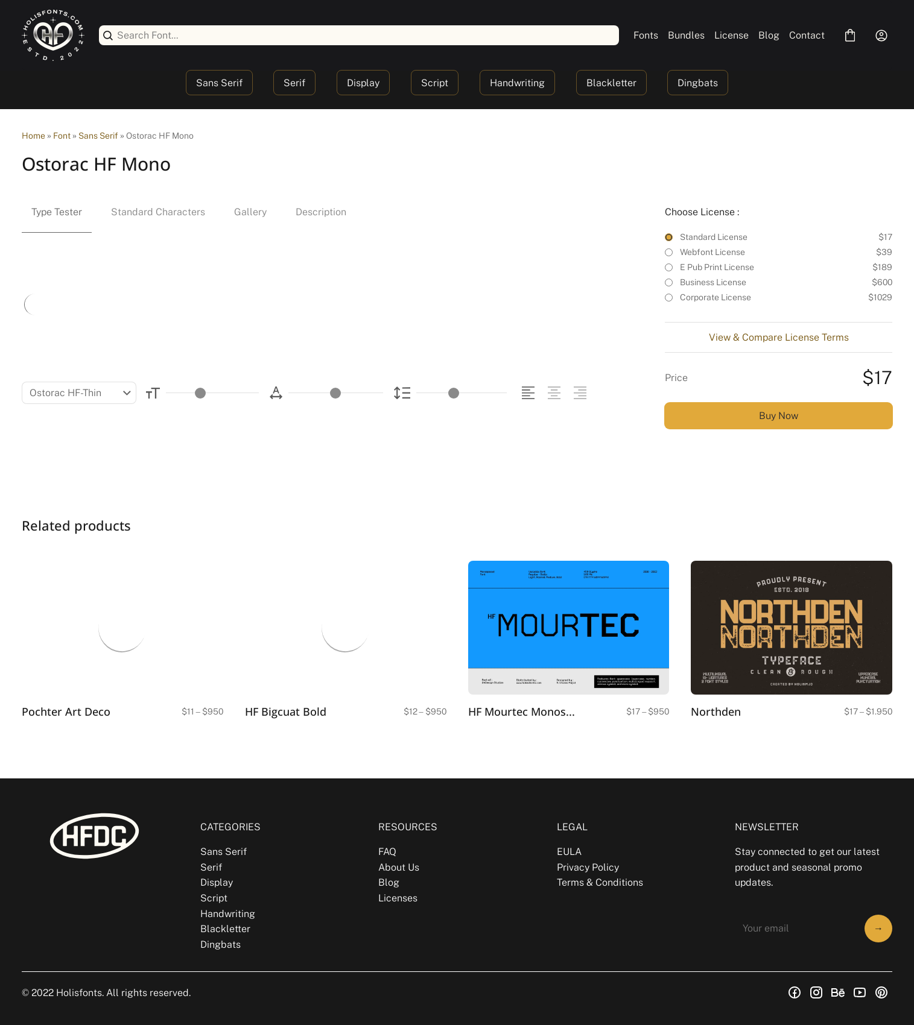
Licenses (397, 898)
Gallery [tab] (250, 212)
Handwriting (517, 83)
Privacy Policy (588, 867)
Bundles (686, 35)
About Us (398, 867)
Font (62, 135)
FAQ (387, 851)
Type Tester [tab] (56, 212)
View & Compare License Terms (779, 337)
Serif (294, 83)
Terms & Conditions (600, 882)
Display (363, 83)
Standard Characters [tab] (158, 212)
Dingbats (698, 83)
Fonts (645, 35)
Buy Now (778, 415)
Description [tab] (321, 212)
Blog (768, 35)
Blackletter (611, 83)
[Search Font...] (366, 35)
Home (33, 135)
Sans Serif (219, 83)
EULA (569, 851)
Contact (807, 35)
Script (434, 83)
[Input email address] (796, 928)
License (731, 35)
